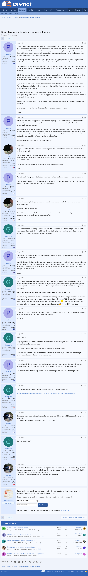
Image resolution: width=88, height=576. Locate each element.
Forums (22, 10)
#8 (85, 278)
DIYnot (4, 571)
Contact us (50, 571)
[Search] (85, 10)
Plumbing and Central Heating (30, 530)
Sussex (13, 245)
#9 (85, 309)
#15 (85, 464)
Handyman (10, 530)
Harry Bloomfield (77, 542)
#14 (85, 437)
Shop (45, 10)
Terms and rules (59, 571)
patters (5, 35)
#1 (85, 43)
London (12, 165)
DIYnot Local (64, 510)
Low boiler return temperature (19, 534)
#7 (85, 252)
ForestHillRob (11, 536)
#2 (85, 117)
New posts (4, 13)
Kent (13, 431)
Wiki (51, 10)
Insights (30, 10)
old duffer (10, 543)
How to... (13, 10)
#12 (85, 385)
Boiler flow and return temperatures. (21, 547)
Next (9, 39)
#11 (85, 360)
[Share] (82, 43)
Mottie (9, 549)
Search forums (13, 13)
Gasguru (79, 535)
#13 (85, 412)
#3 (85, 145)
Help (77, 571)
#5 (85, 198)
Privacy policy (70, 571)
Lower (9, 555)
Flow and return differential (17, 528)
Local (38, 10)
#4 (85, 173)
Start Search (43, 505)
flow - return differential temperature (21, 541)
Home (5, 10)
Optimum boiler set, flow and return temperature (26, 554)
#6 (85, 225)
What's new (60, 10)
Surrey (13, 61)
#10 (85, 334)
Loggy (80, 548)
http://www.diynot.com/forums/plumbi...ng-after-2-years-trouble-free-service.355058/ (46, 393)
